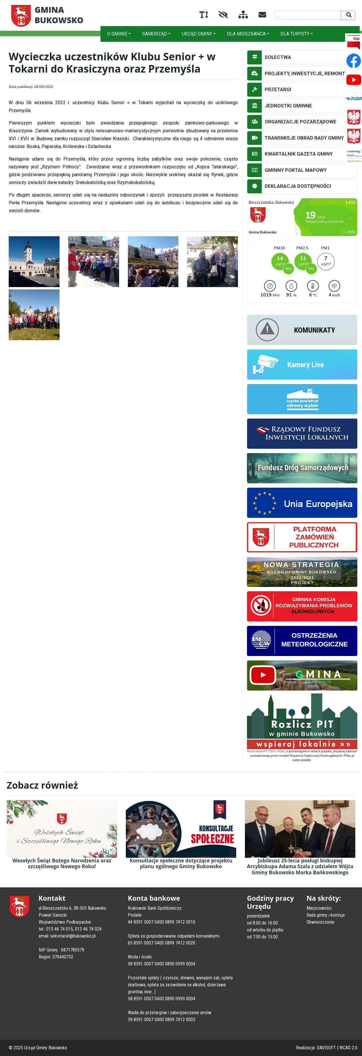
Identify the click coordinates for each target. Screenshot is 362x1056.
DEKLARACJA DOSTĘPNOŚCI (289, 186)
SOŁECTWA (269, 57)
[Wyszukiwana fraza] (308, 15)
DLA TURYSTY (294, 34)
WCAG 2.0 (348, 1047)
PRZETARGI (269, 90)
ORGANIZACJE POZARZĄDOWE (291, 122)
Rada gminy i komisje (326, 915)
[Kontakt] (257, 16)
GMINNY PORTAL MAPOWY (287, 170)
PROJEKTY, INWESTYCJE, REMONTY (297, 74)
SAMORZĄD (154, 34)
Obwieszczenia (320, 922)
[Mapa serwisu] (238, 16)
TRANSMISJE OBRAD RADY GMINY (295, 138)
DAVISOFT (326, 1047)
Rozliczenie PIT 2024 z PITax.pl (267, 751)
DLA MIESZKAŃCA (246, 34)
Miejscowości (319, 908)
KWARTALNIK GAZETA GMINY (290, 154)
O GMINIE (117, 34)
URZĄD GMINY (197, 34)
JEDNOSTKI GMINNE (279, 106)
